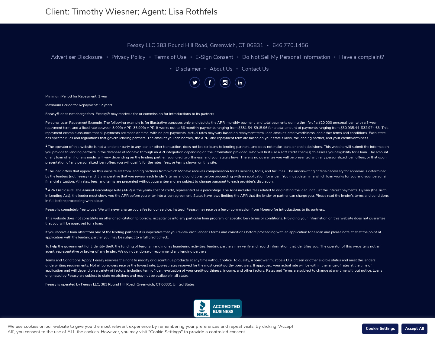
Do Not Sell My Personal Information (286, 57)
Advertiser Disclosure (76, 57)
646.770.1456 (290, 45)
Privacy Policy (128, 57)
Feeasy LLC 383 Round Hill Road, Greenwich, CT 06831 (195, 45)
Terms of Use (170, 57)
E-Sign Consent (214, 57)
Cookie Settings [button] (380, 328)
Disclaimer (188, 68)
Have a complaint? (361, 57)
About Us (221, 68)
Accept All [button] (414, 328)
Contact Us (255, 68)
